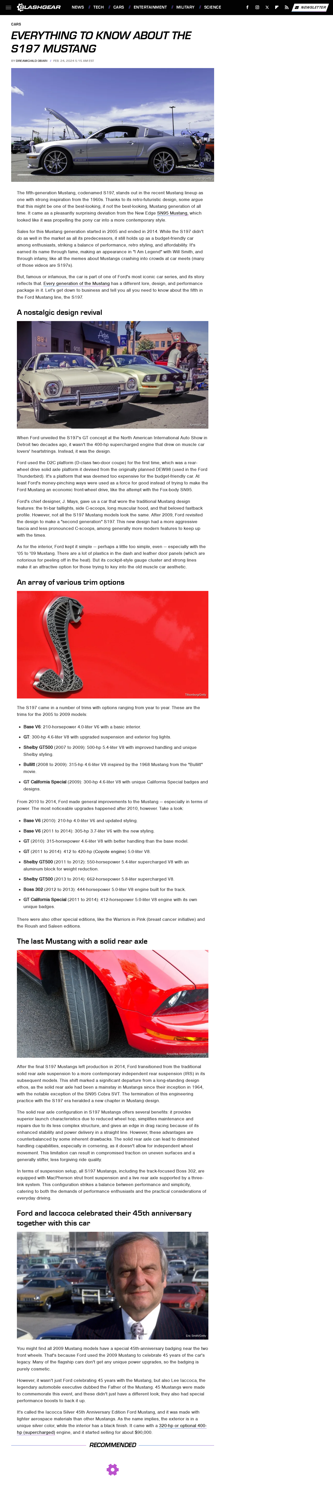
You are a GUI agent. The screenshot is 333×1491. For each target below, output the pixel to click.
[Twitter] (267, 7)
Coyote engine (110, 851)
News (78, 7)
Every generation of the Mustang (76, 283)
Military (185, 7)
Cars (118, 7)
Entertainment (150, 7)
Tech (98, 7)
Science (212, 7)
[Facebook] (247, 7)
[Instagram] (257, 7)
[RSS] (287, 7)
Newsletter (310, 7)
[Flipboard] (277, 7)
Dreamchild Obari (31, 61)
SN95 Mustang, (172, 213)
